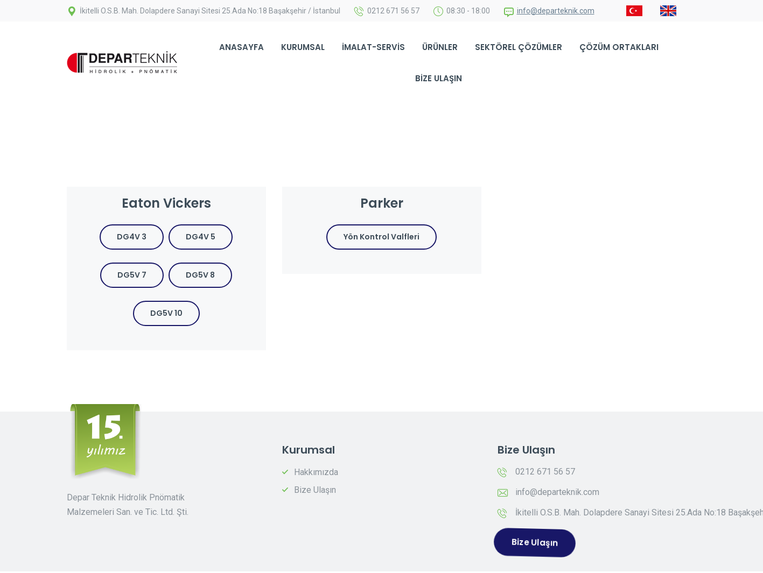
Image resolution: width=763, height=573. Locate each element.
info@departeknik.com (555, 10)
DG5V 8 (200, 275)
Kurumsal (303, 47)
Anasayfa (241, 47)
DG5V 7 (131, 275)
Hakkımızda (316, 472)
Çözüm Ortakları (619, 47)
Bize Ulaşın (438, 78)
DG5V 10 (166, 313)
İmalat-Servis (373, 47)
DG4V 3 (131, 236)
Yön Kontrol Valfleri (381, 236)
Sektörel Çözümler (518, 47)
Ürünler (440, 47)
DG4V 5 (200, 236)
